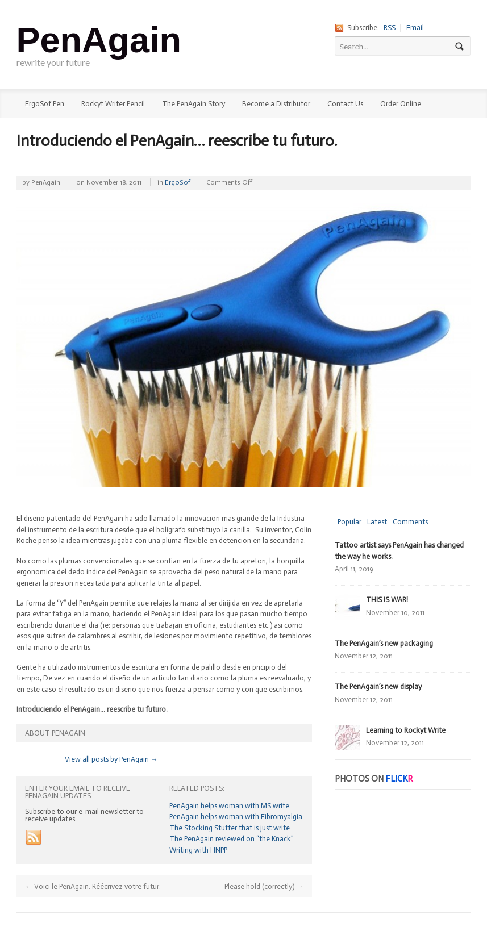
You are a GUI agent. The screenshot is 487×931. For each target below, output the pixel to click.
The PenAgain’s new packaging (384, 643)
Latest (377, 521)
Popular (349, 521)
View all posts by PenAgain (111, 759)
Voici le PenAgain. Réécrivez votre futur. (93, 886)
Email (415, 27)
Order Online (400, 103)
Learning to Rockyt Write (406, 730)
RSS (390, 27)
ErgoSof (177, 182)
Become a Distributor (276, 103)
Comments (410, 521)
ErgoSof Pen (44, 103)
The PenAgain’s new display (378, 686)
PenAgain (99, 40)
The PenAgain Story (193, 103)
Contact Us (345, 103)
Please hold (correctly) (263, 886)
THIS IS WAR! (387, 599)
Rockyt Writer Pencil (113, 103)
